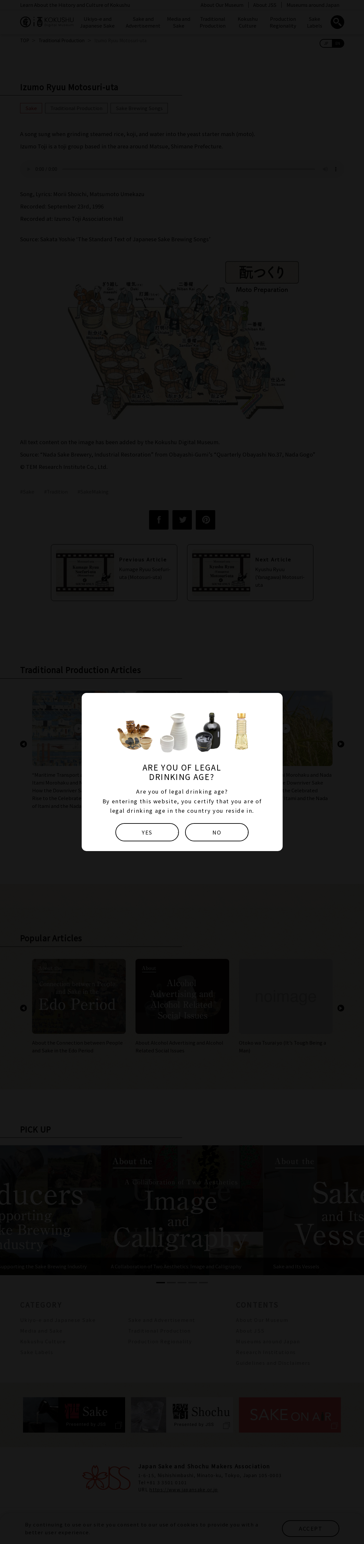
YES (147, 832)
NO (216, 832)
